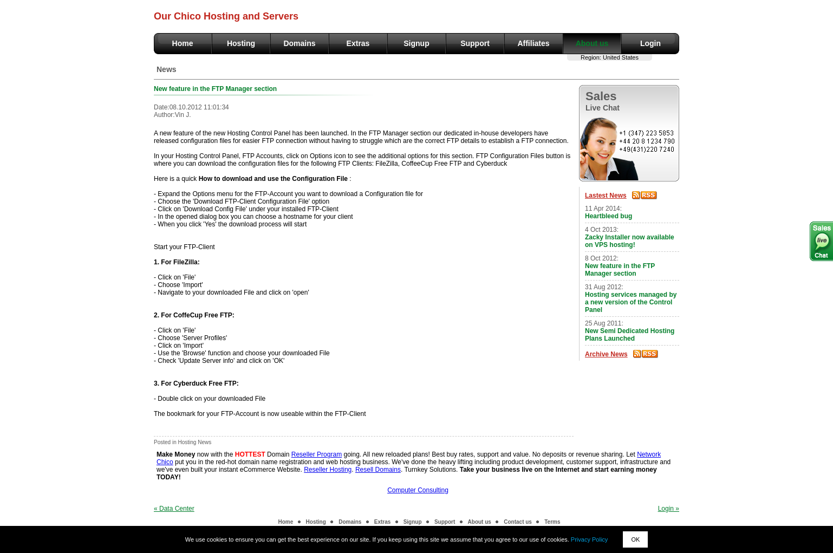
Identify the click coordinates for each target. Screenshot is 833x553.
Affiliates (533, 43)
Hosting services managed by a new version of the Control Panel (630, 302)
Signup (416, 43)
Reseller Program (316, 454)
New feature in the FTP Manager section (620, 269)
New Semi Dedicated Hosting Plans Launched (629, 334)
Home (182, 43)
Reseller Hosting (328, 469)
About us (592, 43)
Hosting (241, 43)
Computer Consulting (417, 490)
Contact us (518, 522)
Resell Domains (378, 469)
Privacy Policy (589, 539)
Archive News (606, 354)
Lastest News (606, 195)
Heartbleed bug (608, 216)
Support (475, 43)
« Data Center (174, 508)
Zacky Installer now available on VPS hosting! (629, 241)
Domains (299, 43)
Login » (668, 508)
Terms (552, 522)
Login (650, 43)
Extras (358, 43)
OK (635, 539)
